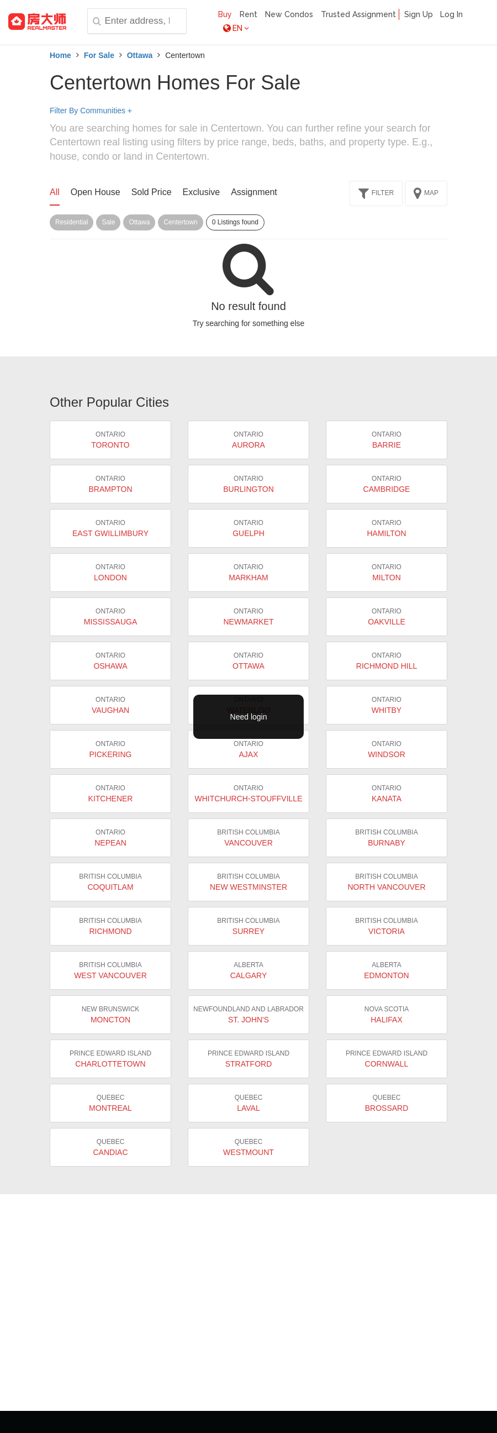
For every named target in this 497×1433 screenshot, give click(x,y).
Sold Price (151, 192)
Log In (451, 14)
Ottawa (140, 55)
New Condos (289, 14)
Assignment (254, 192)
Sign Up (418, 14)
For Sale (99, 55)
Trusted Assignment (358, 14)
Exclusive (201, 192)
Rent (248, 14)
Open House (95, 192)
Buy (225, 14)
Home (60, 55)
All (55, 192)
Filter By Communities (91, 110)
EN (236, 28)
